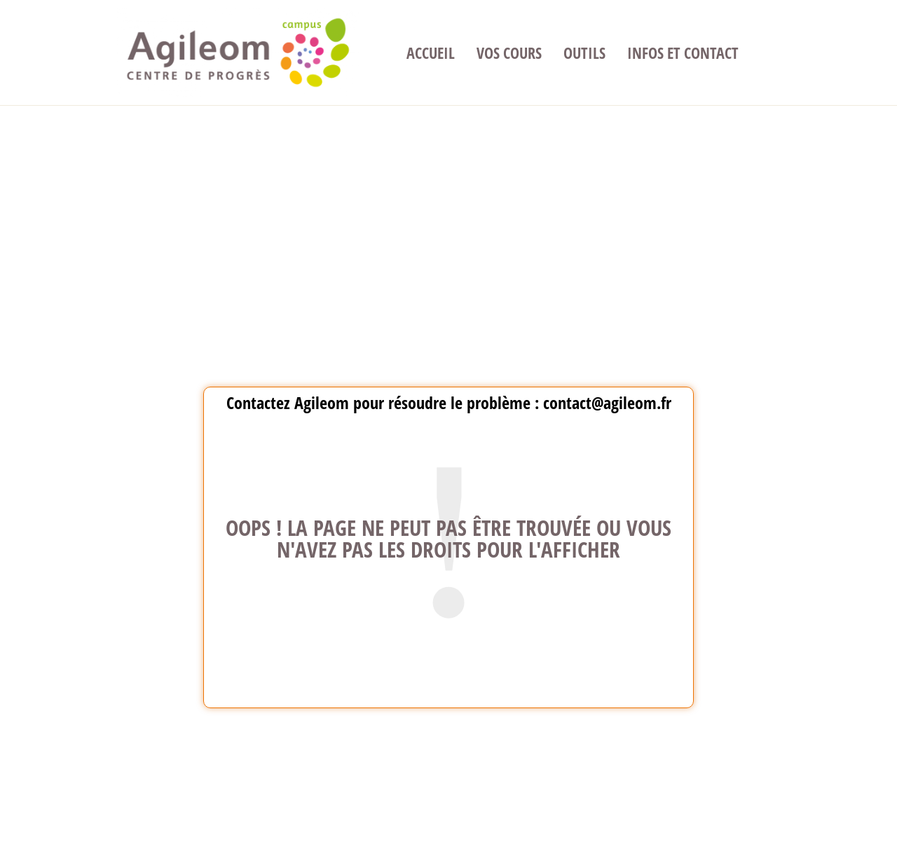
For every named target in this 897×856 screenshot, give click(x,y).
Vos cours (509, 52)
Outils (584, 52)
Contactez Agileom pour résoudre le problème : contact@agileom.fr (448, 402)
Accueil (430, 52)
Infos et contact (683, 52)
